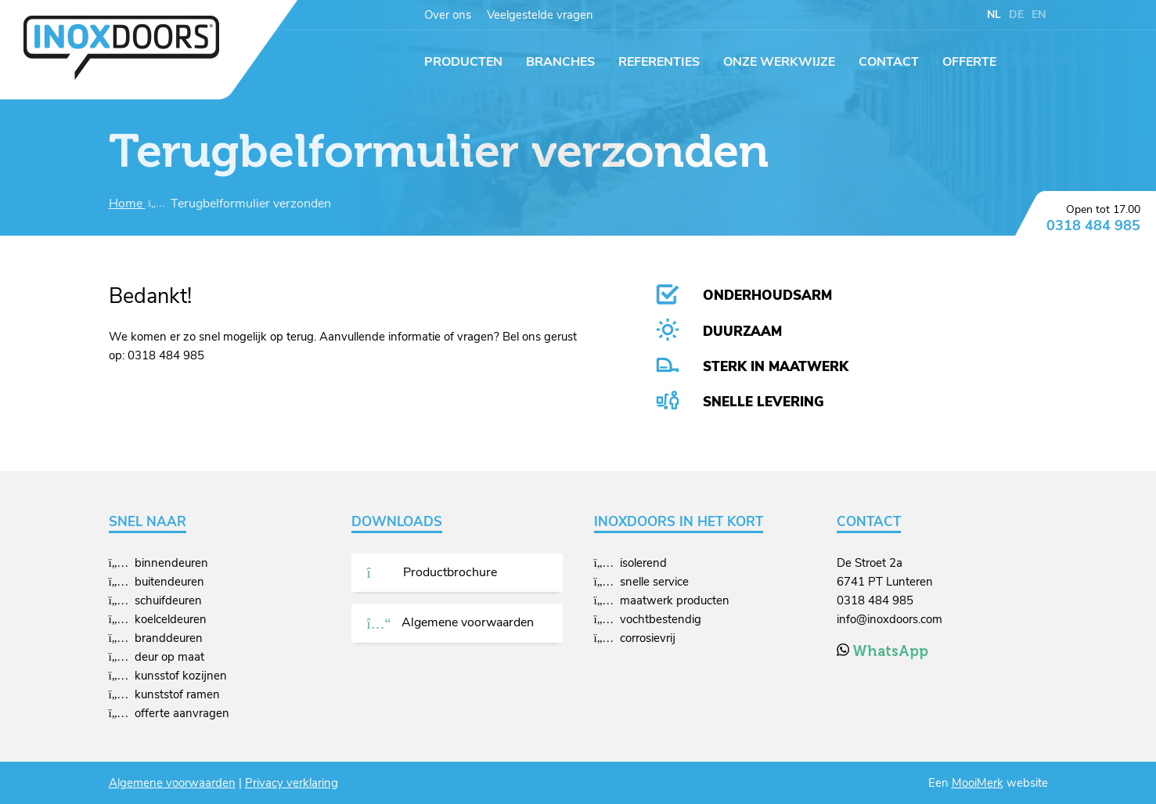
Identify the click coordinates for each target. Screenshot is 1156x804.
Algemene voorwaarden (450, 622)
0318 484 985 (1093, 225)
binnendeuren (171, 563)
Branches (560, 61)
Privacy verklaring (291, 783)
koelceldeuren (171, 619)
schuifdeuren (168, 600)
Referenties (659, 61)
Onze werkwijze (779, 61)
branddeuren (169, 638)
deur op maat (169, 657)
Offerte (969, 61)
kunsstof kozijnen (181, 675)
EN (1039, 14)
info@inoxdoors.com (889, 619)
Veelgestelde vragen (540, 15)
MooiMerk (977, 783)
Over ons (447, 15)
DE (1016, 14)
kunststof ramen (177, 694)
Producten (463, 61)
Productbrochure (432, 572)
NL (994, 14)
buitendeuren (169, 581)
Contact (889, 61)
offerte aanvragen (182, 713)
